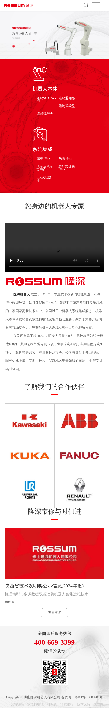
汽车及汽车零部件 (44, 168)
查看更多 (54, 612)
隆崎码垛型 (67, 106)
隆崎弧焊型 (45, 113)
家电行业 (43, 158)
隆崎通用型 (67, 98)
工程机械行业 (45, 179)
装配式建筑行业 (66, 168)
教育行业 (65, 158)
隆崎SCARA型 (45, 100)
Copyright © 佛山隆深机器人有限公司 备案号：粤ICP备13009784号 (54, 697)
